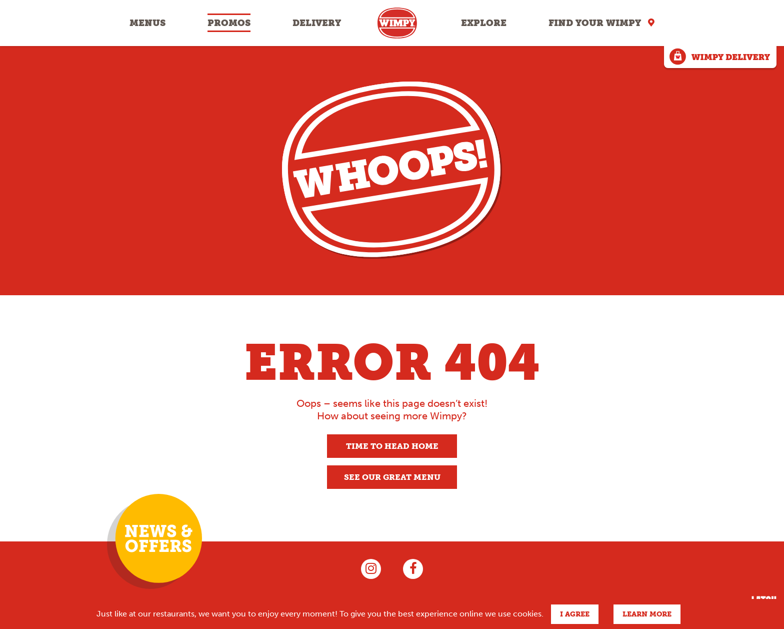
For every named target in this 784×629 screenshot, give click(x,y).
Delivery (316, 23)
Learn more (647, 614)
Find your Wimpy (594, 23)
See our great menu (392, 477)
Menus (148, 23)
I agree (575, 614)
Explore (483, 23)
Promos (229, 23)
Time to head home (392, 446)
